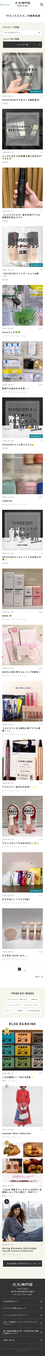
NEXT (39, 977)
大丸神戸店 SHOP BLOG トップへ (23, 1263)
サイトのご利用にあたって (14, 1308)
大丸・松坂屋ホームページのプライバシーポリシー (20, 1323)
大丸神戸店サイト (11, 1301)
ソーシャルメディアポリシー (15, 1315)
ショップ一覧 (28, 44)
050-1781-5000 (24, 1294)
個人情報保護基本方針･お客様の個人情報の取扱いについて (21, 1332)
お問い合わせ (9, 1340)
